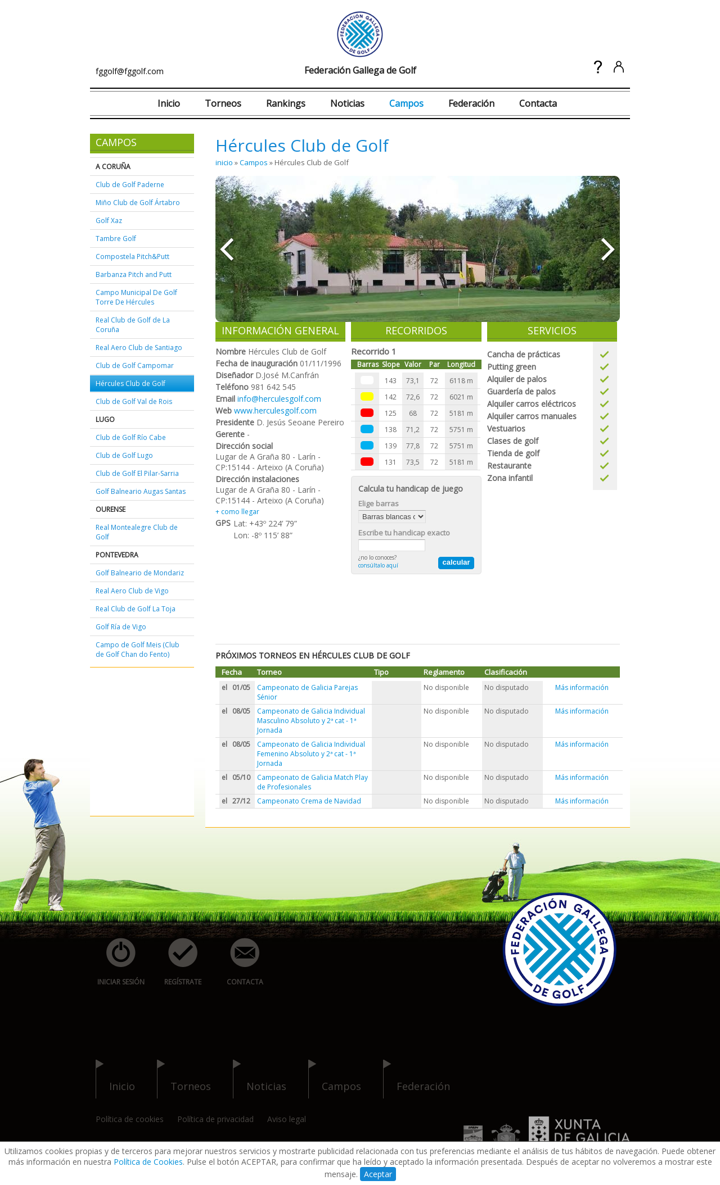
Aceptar (378, 1174)
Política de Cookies (148, 1161)
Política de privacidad (215, 1119)
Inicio (169, 103)
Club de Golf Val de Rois (134, 401)
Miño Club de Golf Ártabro (138, 202)
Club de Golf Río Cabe (131, 437)
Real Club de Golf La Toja (136, 609)
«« (226, 249)
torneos (184, 1079)
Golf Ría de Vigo (121, 627)
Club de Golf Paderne (130, 184)
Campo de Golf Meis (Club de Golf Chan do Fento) (137, 649)
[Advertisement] (129, 742)
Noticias (347, 103)
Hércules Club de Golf (130, 383)
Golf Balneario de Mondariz (140, 573)
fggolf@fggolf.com (130, 71)
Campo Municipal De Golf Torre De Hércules (136, 297)
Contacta (538, 103)
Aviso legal (286, 1119)
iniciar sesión (117, 962)
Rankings (285, 103)
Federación (471, 103)
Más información (582, 687)
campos (334, 1079)
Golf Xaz (109, 220)
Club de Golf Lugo (124, 455)
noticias (259, 1079)
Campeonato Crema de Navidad (309, 801)
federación (416, 1079)
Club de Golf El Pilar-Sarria (137, 473)
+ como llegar (237, 511)
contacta (238, 962)
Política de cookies (130, 1119)
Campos (406, 103)
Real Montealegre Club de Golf (137, 532)
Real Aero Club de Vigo (132, 591)
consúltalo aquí (378, 565)
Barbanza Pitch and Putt (134, 274)
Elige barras (378, 503)
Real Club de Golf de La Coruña (133, 324)
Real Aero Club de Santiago (139, 347)
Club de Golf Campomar (135, 365)
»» (609, 249)
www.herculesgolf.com (275, 410)
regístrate (176, 962)
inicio (224, 162)
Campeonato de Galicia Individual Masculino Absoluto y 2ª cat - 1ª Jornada (311, 720)
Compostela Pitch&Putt (132, 256)
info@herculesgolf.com (279, 398)
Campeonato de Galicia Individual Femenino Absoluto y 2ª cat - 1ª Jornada (311, 753)
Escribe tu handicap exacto (404, 533)
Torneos (223, 103)
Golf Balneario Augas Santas (141, 491)
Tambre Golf (116, 238)
